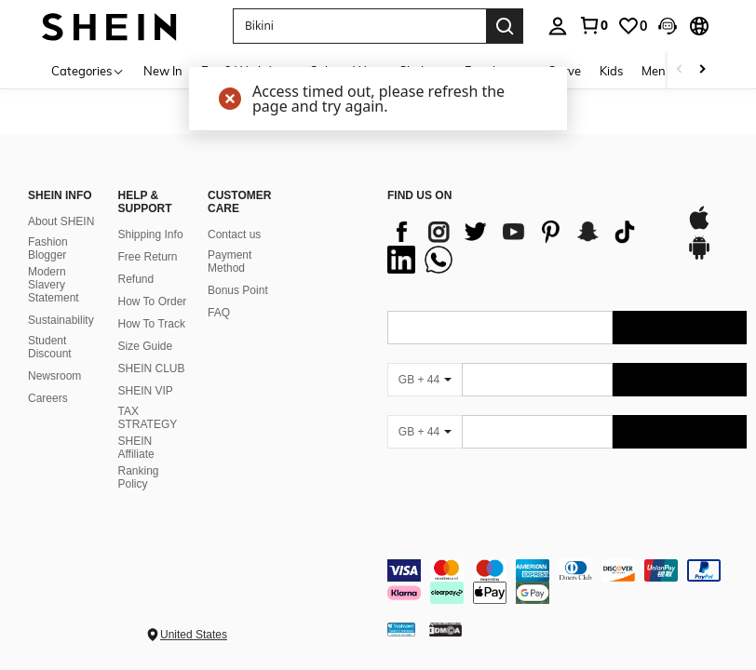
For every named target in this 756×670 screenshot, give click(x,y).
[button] (667, 26)
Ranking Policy (138, 477)
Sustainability (61, 320)
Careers (48, 398)
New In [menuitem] (162, 70)
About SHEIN (61, 221)
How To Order (152, 301)
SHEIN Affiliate (136, 448)
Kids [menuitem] (611, 70)
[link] (593, 25)
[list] (527, 246)
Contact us (234, 234)
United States (193, 634)
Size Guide (145, 346)
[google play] (699, 256)
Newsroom (54, 375)
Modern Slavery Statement (53, 284)
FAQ (219, 312)
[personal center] (558, 26)
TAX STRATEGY (148, 418)
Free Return (148, 256)
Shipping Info (150, 234)
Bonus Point (238, 290)
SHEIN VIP (145, 390)
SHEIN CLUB (151, 368)
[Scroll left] (679, 70)
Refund (136, 279)
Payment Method (229, 261)
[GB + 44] (424, 379)
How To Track (151, 323)
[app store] (699, 227)
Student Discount (50, 347)
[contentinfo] (567, 581)
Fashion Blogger (48, 248)
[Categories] (88, 70)
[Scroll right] (702, 70)
